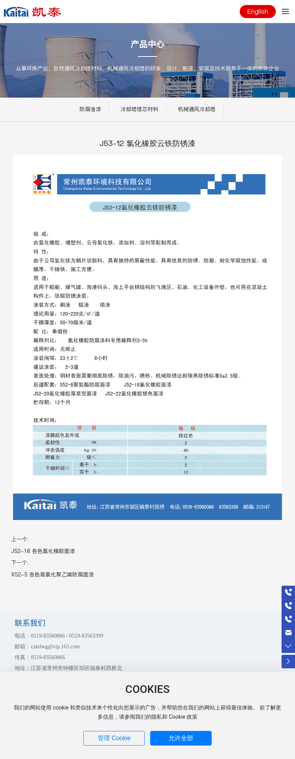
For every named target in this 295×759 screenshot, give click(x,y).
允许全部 (181, 738)
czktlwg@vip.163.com (55, 646)
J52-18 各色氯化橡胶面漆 (43, 551)
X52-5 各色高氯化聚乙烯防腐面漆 (52, 574)
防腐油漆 (90, 109)
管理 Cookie (114, 738)
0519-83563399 (86, 636)
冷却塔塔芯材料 (139, 109)
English (257, 11)
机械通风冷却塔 (196, 109)
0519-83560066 (48, 636)
